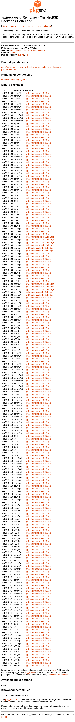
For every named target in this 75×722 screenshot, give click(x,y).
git (26, 57)
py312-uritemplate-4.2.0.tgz (38, 98)
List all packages (43, 26)
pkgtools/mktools (54, 69)
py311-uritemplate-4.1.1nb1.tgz (40, 241)
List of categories (26, 26)
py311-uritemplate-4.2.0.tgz (38, 95)
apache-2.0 (15, 54)
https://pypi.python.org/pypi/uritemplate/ (27, 52)
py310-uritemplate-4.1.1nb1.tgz (40, 239)
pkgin (54, 672)
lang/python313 (8, 82)
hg (23, 57)
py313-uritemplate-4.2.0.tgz (38, 100)
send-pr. (5, 719)
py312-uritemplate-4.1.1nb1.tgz (40, 244)
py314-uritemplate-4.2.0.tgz (38, 103)
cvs (19, 57)
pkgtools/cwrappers (10, 71)
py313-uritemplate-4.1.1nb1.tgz (40, 247)
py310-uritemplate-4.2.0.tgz (38, 114)
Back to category (9, 26)
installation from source (57, 677)
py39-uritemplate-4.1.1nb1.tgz (39, 253)
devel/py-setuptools (10, 69)
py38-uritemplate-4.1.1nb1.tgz (39, 250)
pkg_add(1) (30, 674)
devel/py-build (25, 69)
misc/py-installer (39, 69)
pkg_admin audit (12, 701)
